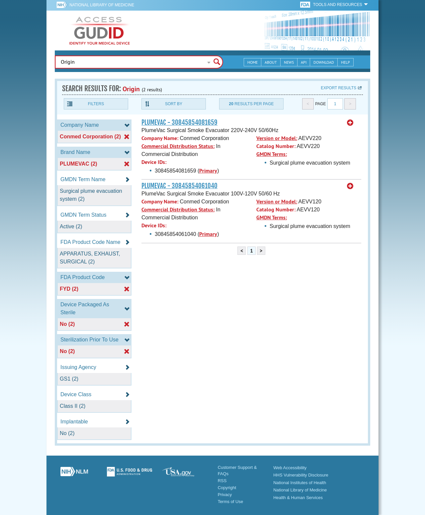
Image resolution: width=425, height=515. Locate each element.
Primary (208, 170)
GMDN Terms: (271, 154)
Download (323, 62)
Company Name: (159, 138)
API (303, 62)
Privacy (225, 494)
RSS (222, 480)
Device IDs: (153, 162)
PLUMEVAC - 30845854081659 (179, 122)
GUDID (99, 30)
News (289, 62)
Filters (96, 104)
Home (252, 62)
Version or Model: (276, 138)
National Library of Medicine (101, 5)
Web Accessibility (289, 467)
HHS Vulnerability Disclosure (300, 475)
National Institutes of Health (299, 482)
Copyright (227, 487)
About (271, 62)
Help (345, 62)
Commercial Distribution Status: (177, 146)
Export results (338, 88)
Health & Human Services (298, 497)
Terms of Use (230, 501)
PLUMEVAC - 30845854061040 (179, 186)
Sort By (173, 104)
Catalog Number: (276, 146)
